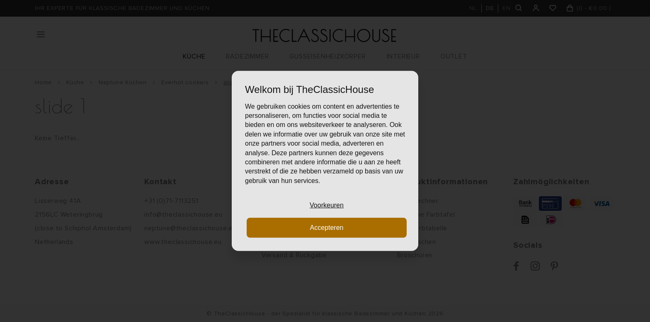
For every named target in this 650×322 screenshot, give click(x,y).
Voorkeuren (327, 205)
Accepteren (327, 227)
